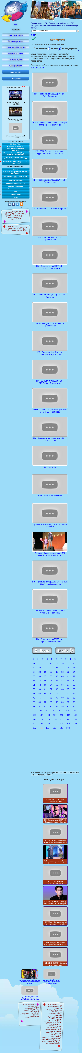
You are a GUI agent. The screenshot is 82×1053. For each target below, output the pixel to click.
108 (48, 715)
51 (34, 685)
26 (74, 668)
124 (61, 724)
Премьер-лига (15, 41)
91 (34, 707)
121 (41, 724)
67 (34, 694)
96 (62, 707)
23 (57, 668)
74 (74, 694)
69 (45, 694)
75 (34, 698)
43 (34, 681)
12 (40, 664)
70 (51, 694)
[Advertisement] (55, 752)
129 (47, 728)
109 (55, 715)
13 (45, 664)
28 (40, 672)
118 (68, 720)
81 (68, 698)
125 (68, 724)
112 (75, 715)
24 (62, 668)
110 (61, 715)
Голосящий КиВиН (16, 47)
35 (34, 677)
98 (74, 707)
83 (34, 702)
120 (34, 724)
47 (57, 681)
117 (61, 720)
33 (68, 672)
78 (51, 698)
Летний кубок (15, 59)
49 (68, 681)
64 (62, 689)
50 (74, 681)
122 (48, 724)
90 (74, 702)
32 (62, 672)
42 (74, 677)
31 (57, 672)
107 (41, 715)
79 (57, 698)
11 (34, 664)
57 (68, 685)
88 (62, 702)
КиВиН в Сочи (15, 53)
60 (40, 689)
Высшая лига (15, 35)
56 (62, 685)
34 (74, 672)
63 (57, 689)
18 (74, 664)
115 (48, 720)
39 (57, 677)
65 (68, 689)
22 (51, 668)
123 (55, 724)
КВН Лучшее (16, 79)
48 (62, 681)
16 (62, 664)
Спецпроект (15, 65)
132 (68, 728)
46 (51, 681)
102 (53, 711)
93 (45, 707)
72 (62, 694)
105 (74, 711)
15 (57, 664)
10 (75, 659)
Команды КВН (37, 67)
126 (75, 724)
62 (51, 689)
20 (40, 668)
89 (68, 702)
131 (61, 728)
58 (74, 685)
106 (34, 715)
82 (74, 698)
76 (40, 698)
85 (45, 702)
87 (57, 702)
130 (54, 728)
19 (34, 668)
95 (57, 707)
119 (75, 720)
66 (74, 689)
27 (34, 672)
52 (40, 685)
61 (45, 689)
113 (34, 720)
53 (45, 685)
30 (51, 672)
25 (68, 668)
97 (68, 707)
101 (47, 711)
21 (45, 668)
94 (51, 707)
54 (51, 685)
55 (57, 685)
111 (68, 715)
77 (45, 698)
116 (55, 720)
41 (68, 677)
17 (68, 664)
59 (34, 689)
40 (62, 677)
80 (62, 698)
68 (40, 694)
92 (40, 707)
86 (51, 702)
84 (40, 702)
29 (45, 672)
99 (34, 711)
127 (34, 728)
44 (40, 681)
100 (40, 711)
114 (41, 720)
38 (51, 677)
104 (67, 711)
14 (51, 664)
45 (45, 681)
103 (60, 711)
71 (57, 694)
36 (40, 677)
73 (68, 694)
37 (45, 677)
